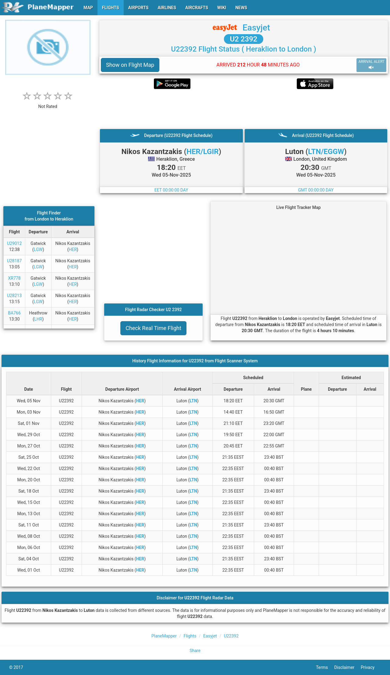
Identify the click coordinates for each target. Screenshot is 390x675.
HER (73, 249)
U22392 (231, 636)
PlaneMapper (164, 636)
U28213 (14, 295)
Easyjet (256, 28)
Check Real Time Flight (153, 328)
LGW (38, 249)
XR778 (14, 278)
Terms (325, 667)
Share (195, 650)
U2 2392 (243, 39)
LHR (38, 319)
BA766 (14, 313)
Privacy (371, 667)
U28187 (14, 260)
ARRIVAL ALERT (371, 64)
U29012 (14, 243)
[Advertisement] (243, 109)
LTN (193, 400)
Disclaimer (347, 667)
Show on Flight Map (130, 65)
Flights (189, 636)
